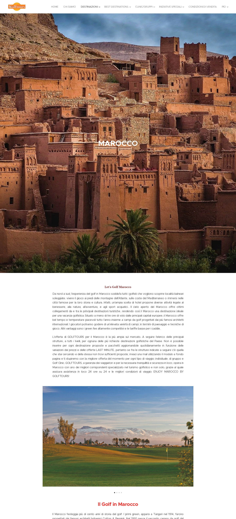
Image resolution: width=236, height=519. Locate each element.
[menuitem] (53, 7)
